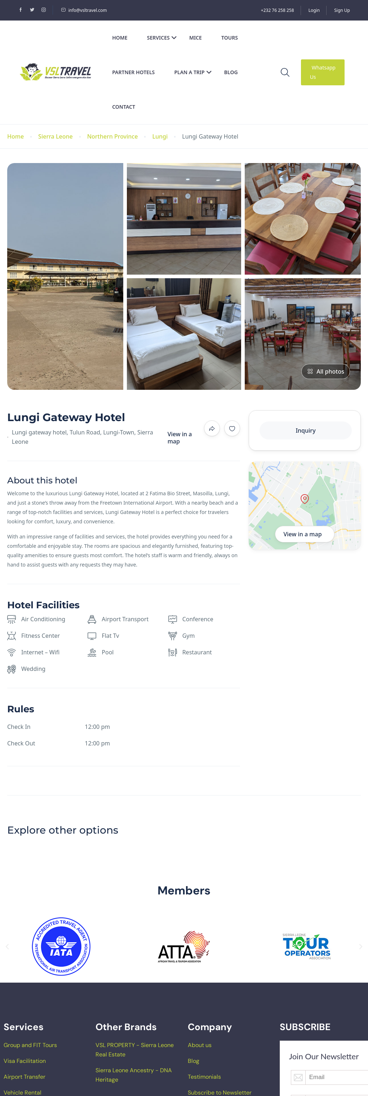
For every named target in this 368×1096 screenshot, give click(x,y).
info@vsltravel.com (84, 10)
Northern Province (112, 136)
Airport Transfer (24, 1077)
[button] (7, 946)
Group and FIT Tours (30, 1045)
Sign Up (342, 10)
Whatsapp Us (323, 72)
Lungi (160, 136)
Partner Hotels (133, 72)
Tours (229, 37)
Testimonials (204, 1077)
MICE (195, 37)
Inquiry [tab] (305, 430)
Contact (123, 106)
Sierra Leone (55, 136)
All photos (325, 371)
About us (200, 1045)
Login (314, 10)
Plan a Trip (193, 72)
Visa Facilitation (25, 1061)
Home (119, 37)
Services (162, 37)
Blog (231, 72)
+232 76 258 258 (277, 10)
